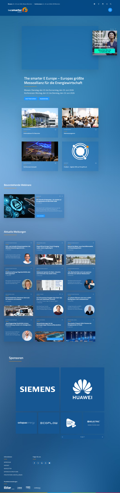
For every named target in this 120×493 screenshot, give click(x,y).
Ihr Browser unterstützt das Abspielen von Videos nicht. (60, 47)
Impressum (7, 462)
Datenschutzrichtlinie (11, 472)
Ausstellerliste (44, 99)
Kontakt (6, 465)
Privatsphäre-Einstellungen (13, 475)
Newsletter (8, 469)
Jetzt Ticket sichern (30, 99)
